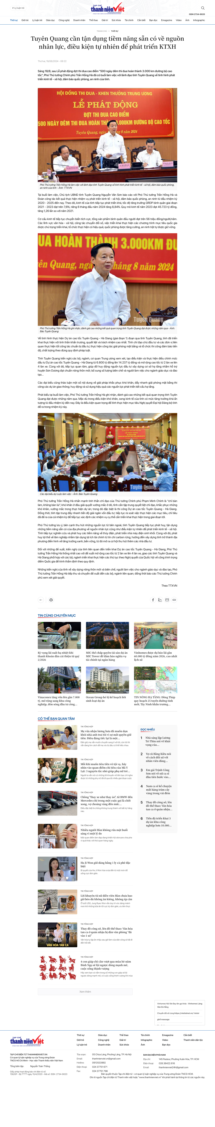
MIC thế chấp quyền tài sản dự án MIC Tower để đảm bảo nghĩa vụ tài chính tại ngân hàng (107, 656)
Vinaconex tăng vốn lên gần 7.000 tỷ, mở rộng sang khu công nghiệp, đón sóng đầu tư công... (59, 700)
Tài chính (129, 20)
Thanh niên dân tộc (193, 1040)
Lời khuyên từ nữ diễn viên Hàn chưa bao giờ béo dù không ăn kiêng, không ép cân (106, 897)
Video (179, 20)
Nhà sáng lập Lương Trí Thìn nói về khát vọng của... (157, 741)
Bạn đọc (153, 20)
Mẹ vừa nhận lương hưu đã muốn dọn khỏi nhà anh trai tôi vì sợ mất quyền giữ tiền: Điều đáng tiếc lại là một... (106, 734)
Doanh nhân (79, 20)
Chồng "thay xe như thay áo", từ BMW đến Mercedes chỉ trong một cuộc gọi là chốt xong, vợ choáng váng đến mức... (107, 800)
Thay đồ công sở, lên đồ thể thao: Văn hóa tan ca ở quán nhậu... (159, 806)
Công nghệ (64, 20)
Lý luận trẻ (37, 20)
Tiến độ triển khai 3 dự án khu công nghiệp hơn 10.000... (159, 822)
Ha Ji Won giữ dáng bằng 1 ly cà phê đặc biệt (106, 864)
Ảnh (187, 20)
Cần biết (141, 20)
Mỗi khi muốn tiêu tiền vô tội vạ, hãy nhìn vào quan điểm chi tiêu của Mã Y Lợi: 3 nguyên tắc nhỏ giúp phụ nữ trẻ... (105, 767)
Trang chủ (102, 31)
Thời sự (14, 20)
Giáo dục (50, 20)
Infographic (146, 1040)
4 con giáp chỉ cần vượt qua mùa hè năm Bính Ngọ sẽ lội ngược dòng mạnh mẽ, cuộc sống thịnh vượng (106, 965)
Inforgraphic (199, 20)
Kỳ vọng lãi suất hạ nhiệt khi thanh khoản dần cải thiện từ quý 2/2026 (58, 656)
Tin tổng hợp (87, 727)
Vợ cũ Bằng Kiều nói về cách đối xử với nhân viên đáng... (158, 757)
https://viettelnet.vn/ (184, 1013)
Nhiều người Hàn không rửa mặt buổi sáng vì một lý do (104, 831)
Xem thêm (85, 991)
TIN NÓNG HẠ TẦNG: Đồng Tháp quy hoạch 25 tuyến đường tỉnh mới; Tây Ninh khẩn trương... (154, 700)
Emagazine (166, 20)
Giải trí (105, 20)
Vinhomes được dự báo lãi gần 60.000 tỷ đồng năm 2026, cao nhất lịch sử (155, 656)
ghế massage (163, 1019)
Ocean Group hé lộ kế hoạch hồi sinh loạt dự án (106, 699)
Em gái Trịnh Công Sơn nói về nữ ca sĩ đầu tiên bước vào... (158, 773)
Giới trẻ (25, 20)
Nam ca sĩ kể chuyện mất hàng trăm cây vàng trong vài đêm (159, 789)
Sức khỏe (116, 20)
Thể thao (93, 20)
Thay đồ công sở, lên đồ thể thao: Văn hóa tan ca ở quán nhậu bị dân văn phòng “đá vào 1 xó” (107, 932)
